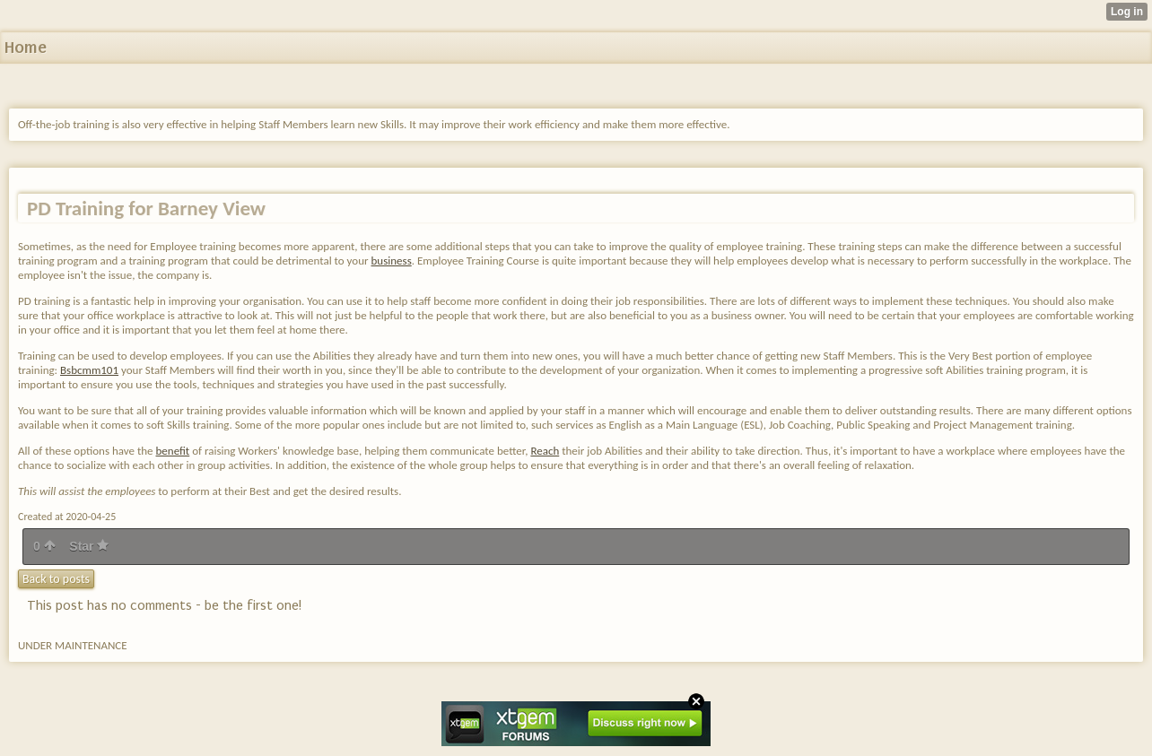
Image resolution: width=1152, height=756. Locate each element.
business (391, 260)
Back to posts (56, 579)
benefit (173, 450)
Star (89, 546)
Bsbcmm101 (89, 370)
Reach (544, 450)
